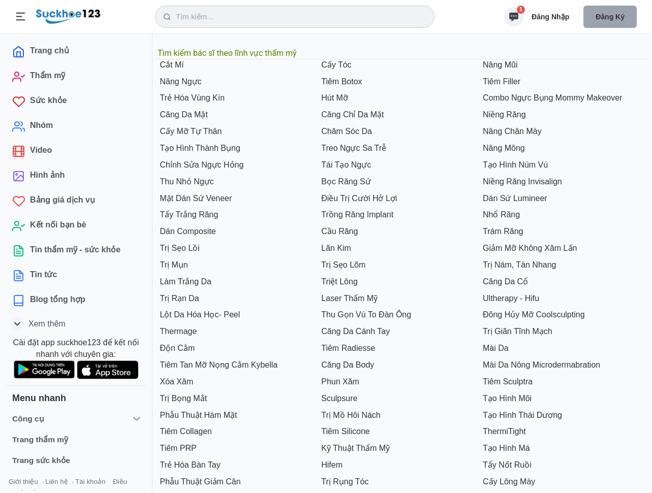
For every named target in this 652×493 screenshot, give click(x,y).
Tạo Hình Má (505, 448)
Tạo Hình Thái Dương (521, 415)
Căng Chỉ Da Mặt (351, 114)
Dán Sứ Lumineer (514, 198)
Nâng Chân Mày (511, 131)
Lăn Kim (335, 248)
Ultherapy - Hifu (510, 298)
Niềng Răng (503, 114)
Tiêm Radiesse (347, 348)
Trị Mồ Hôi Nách (350, 415)
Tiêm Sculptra (507, 381)
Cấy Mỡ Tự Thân (190, 131)
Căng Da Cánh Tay (354, 331)
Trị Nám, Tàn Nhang (518, 264)
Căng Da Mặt (183, 114)
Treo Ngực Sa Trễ (352, 148)
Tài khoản (90, 481)
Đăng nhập (550, 17)
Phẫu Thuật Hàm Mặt (197, 415)
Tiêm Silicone (344, 431)
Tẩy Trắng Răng (188, 214)
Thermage (177, 331)
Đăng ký (610, 17)
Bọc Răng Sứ (345, 181)
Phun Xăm (339, 381)
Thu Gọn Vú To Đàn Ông (365, 314)
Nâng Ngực (180, 81)
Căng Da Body (347, 364)
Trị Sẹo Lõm (342, 264)
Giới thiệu (23, 481)
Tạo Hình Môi (506, 398)
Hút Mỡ (333, 97)
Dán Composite (187, 231)
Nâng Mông (503, 148)
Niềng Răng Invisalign (521, 181)
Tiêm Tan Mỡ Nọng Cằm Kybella (217, 364)
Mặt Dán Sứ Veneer (195, 198)
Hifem (331, 465)
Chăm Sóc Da (345, 131)
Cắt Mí (171, 64)
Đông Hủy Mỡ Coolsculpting (533, 314)
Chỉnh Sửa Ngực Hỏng (200, 164)
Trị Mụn (173, 264)
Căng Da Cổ (505, 281)
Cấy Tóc (335, 64)
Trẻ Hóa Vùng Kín (191, 97)
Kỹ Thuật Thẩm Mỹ (354, 448)
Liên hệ (56, 481)
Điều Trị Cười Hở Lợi (358, 198)
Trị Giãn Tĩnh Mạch (516, 331)
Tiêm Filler (501, 81)
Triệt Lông (338, 281)
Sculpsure (338, 398)
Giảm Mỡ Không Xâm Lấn (529, 248)
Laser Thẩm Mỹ (348, 298)
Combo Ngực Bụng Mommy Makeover (552, 97)
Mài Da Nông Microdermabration (541, 364)
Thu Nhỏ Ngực (186, 181)
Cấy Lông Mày (508, 481)
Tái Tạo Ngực (345, 164)
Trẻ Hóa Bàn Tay (189, 465)
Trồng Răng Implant (356, 214)
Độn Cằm (176, 348)
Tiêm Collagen (185, 431)
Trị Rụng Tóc (344, 481)
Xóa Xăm (175, 381)
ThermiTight (503, 431)
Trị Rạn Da (178, 298)
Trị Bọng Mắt (182, 398)
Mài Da (495, 348)
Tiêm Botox (340, 81)
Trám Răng (502, 231)
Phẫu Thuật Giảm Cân (199, 481)
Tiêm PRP (177, 448)
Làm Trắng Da (184, 281)
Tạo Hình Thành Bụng (199, 148)
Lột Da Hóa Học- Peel (199, 314)
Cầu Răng (338, 231)
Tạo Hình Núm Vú (514, 164)
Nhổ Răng (500, 214)
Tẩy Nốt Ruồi (506, 465)
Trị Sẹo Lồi (179, 248)
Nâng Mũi (499, 64)
